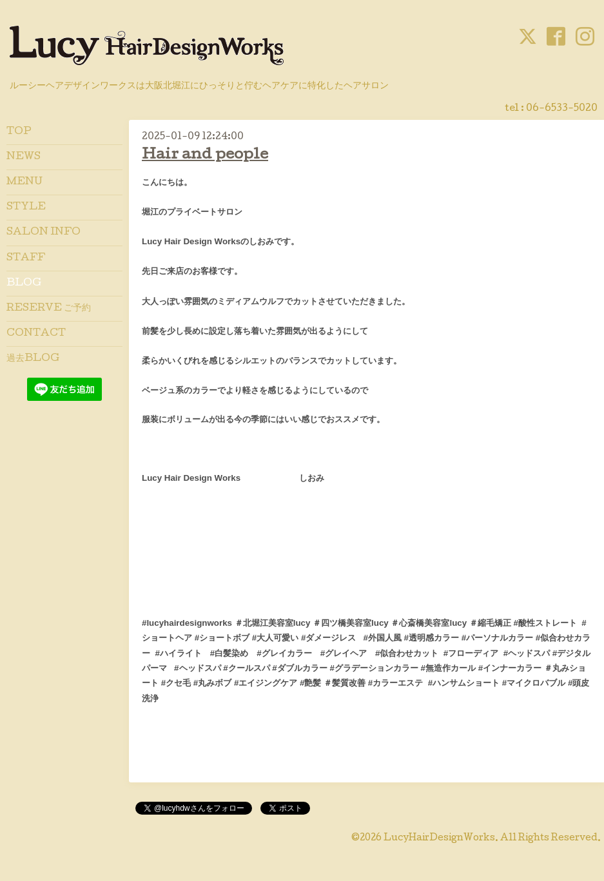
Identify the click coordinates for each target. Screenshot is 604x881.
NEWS (23, 157)
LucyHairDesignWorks (439, 838)
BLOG (23, 283)
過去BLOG (32, 359)
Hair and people (205, 155)
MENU (24, 182)
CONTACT (36, 334)
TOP (19, 132)
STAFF (25, 258)
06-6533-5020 (562, 109)
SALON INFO (43, 233)
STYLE (26, 207)
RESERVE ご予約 (48, 309)
